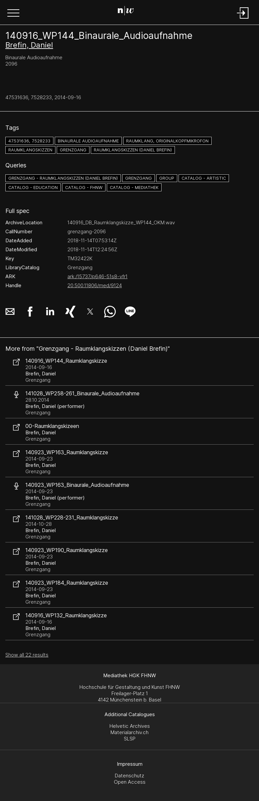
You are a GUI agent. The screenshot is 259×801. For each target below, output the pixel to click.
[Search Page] (128, 11)
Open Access (130, 782)
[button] (13, 13)
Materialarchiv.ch (129, 732)
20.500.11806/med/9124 (94, 285)
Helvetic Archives (129, 726)
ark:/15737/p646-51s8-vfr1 (97, 276)
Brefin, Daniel (29, 45)
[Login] (243, 19)
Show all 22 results (26, 655)
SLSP (130, 738)
